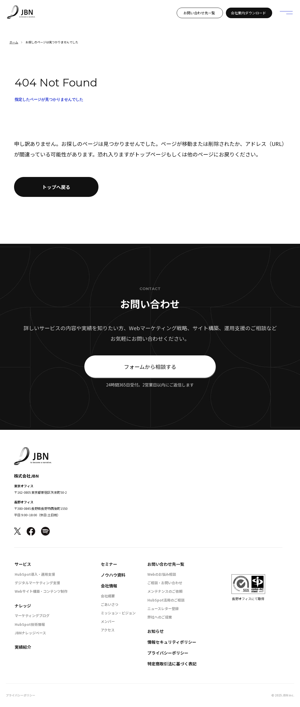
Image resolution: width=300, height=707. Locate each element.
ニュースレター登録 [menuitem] (163, 608)
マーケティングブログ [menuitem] (32, 615)
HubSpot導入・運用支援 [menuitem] (35, 574)
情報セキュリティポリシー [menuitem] (171, 642)
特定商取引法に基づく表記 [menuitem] (172, 664)
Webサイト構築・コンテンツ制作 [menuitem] (41, 591)
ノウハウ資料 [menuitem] (113, 575)
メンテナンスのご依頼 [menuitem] (165, 591)
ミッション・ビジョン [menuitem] (118, 612)
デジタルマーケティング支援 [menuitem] (37, 582)
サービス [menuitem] (23, 564)
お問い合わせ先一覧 (199, 12)
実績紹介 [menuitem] (23, 647)
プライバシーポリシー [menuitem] (167, 653)
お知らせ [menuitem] (155, 631)
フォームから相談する (150, 366)
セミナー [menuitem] (109, 564)
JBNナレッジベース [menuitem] (30, 632)
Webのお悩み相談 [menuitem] (161, 574)
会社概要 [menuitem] (108, 595)
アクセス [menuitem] (108, 629)
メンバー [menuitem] (108, 621)
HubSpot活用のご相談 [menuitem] (166, 599)
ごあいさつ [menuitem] (109, 604)
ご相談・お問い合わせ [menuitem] (164, 582)
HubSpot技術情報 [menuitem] (30, 624)
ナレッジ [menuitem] (23, 606)
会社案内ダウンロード (248, 12)
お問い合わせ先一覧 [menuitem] (165, 564)
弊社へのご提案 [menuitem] (159, 616)
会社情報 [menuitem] (109, 586)
